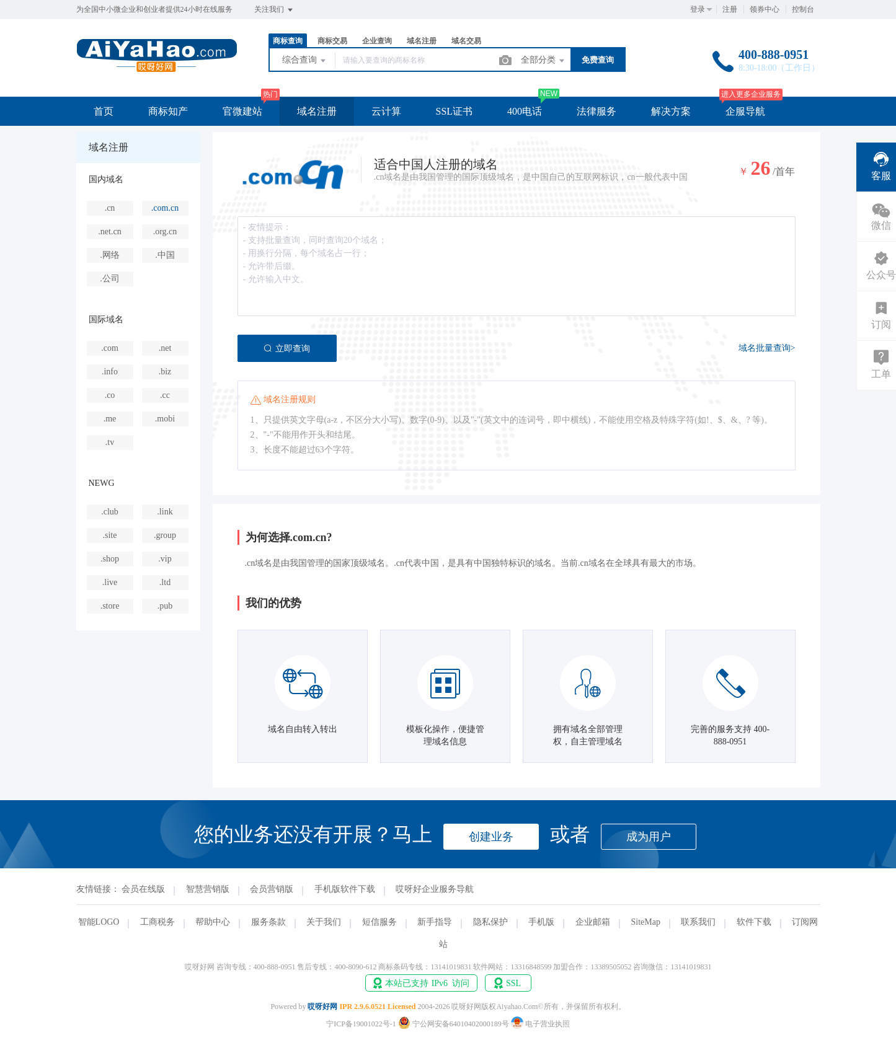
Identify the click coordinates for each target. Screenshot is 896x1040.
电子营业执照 (540, 1024)
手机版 (541, 922)
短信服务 (379, 922)
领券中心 (764, 9)
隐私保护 (490, 922)
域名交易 (466, 41)
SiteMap (645, 922)
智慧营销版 (207, 889)
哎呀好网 (322, 1006)
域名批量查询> (767, 348)
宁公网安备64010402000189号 (454, 1024)
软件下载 (754, 922)
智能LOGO (99, 922)
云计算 (386, 111)
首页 (103, 111)
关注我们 (274, 10)
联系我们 (698, 922)
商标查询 (288, 41)
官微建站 (242, 111)
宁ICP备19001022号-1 (361, 1024)
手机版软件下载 (344, 889)
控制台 (803, 9)
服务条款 (268, 922)
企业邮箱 (592, 922)
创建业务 (491, 837)
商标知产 (168, 111)
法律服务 (596, 111)
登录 (697, 9)
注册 (729, 9)
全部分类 (544, 60)
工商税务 (157, 922)
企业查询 (377, 41)
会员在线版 (143, 889)
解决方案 (671, 111)
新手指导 (434, 922)
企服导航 (745, 111)
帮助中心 (212, 922)
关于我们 (323, 922)
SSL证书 (454, 111)
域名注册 (422, 41)
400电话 (524, 111)
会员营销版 (271, 889)
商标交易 (332, 41)
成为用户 (648, 837)
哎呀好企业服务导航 (435, 889)
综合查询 (305, 60)
